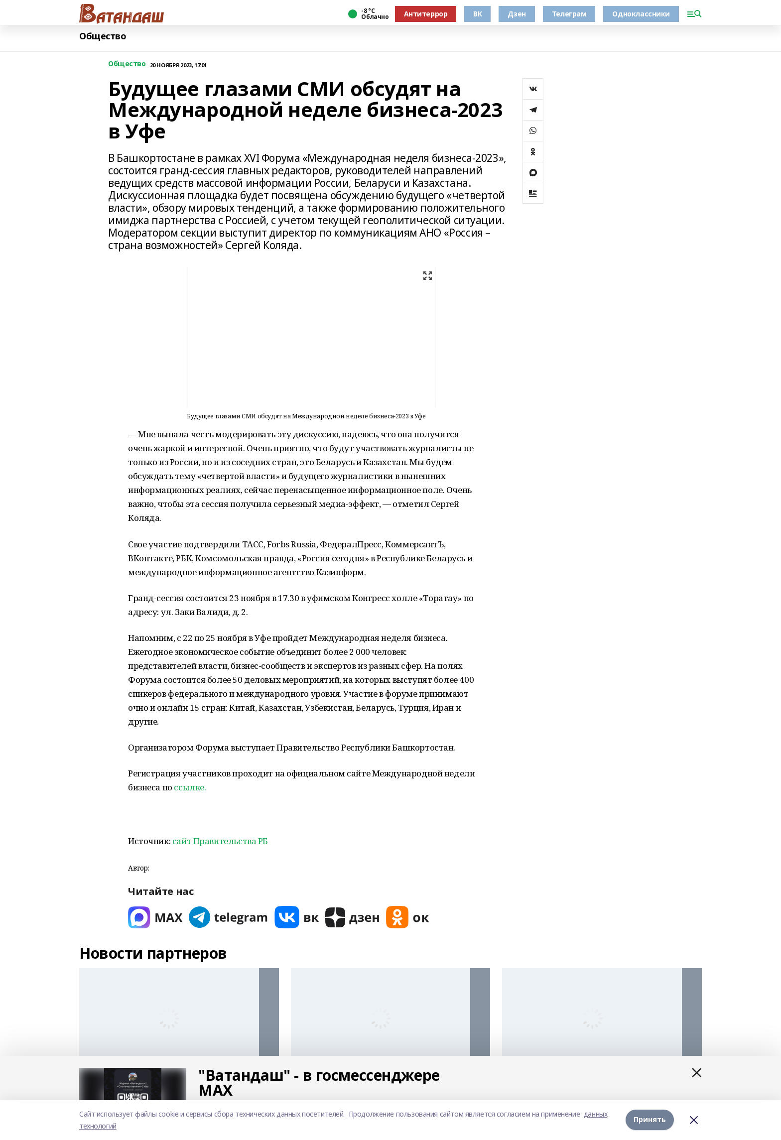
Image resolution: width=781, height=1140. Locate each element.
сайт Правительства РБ (220, 841)
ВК (477, 13)
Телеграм (569, 13)
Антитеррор (426, 13)
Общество (103, 36)
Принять (650, 1120)
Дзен (516, 13)
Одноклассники (641, 13)
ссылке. (190, 787)
